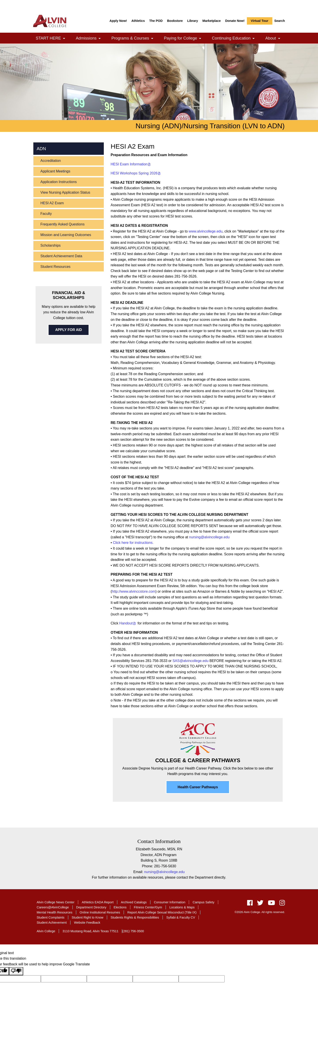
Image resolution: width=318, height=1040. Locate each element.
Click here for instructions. (133, 543)
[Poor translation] (16, 971)
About (275, 38)
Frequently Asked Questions (62, 224)
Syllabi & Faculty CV (180, 917)
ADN (41, 148)
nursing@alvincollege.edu (209, 537)
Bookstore (175, 21)
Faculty (46, 214)
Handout (126, 623)
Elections (120, 907)
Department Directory (91, 907)
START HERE (53, 38)
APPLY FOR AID (68, 330)
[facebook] (250, 903)
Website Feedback (87, 922)
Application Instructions (58, 182)
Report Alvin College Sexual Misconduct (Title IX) (162, 912)
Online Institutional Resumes (100, 912)
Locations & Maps (182, 907)
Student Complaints (50, 917)
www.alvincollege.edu (205, 231)
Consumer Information (169, 902)
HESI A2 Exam (52, 203)
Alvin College (46, 931)
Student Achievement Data (61, 256)
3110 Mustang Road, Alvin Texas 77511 (90, 931)
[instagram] (281, 903)
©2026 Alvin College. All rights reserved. (260, 912)
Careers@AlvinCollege (53, 907)
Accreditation (50, 161)
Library (192, 21)
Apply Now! (118, 21)
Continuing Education (235, 38)
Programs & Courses (134, 38)
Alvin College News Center (55, 902)
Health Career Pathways (198, 787)
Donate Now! (235, 21)
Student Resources (55, 267)
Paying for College (185, 38)
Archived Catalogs (134, 902)
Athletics (138, 21)
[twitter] (260, 903)
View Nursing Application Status (65, 192)
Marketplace (211, 21)
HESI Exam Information (129, 164)
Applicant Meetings (55, 171)
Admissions (90, 38)
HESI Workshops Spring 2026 (134, 173)
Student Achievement (52, 922)
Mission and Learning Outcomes (65, 235)
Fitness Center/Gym (148, 907)
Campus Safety (203, 902)
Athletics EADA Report (98, 902)
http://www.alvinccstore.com (133, 591)
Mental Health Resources (54, 912)
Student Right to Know (87, 917)
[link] (64, 38)
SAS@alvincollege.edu (190, 661)
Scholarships (50, 245)
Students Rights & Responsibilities (135, 917)
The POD (156, 21)
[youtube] (271, 903)
